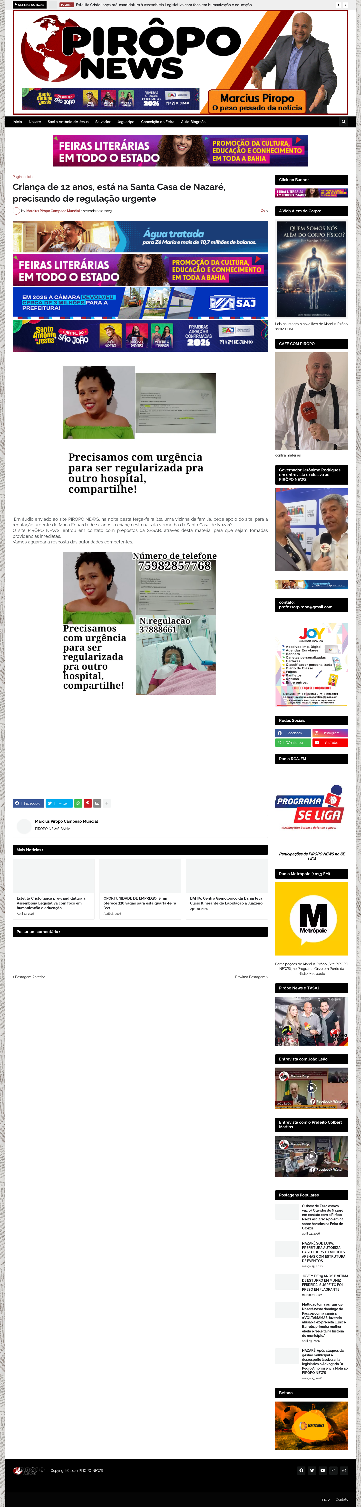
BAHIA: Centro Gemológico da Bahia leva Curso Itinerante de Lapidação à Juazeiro (226, 900)
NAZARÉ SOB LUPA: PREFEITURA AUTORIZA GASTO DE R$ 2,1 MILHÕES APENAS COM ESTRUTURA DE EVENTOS (323, 1252)
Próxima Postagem (250, 977)
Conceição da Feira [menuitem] (157, 122)
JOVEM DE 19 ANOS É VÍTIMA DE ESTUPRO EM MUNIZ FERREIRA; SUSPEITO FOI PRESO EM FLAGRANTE (325, 1282)
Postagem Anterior (30, 977)
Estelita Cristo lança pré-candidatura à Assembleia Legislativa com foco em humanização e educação (164, 5)
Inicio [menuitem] (17, 122)
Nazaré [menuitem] (35, 122)
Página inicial (23, 176)
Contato (342, 1499)
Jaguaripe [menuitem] (125, 122)
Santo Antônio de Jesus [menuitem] (68, 122)
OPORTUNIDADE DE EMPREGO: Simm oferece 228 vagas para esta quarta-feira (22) (140, 903)
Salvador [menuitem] (103, 122)
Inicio (326, 1499)
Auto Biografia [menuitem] (193, 122)
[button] (338, 5)
